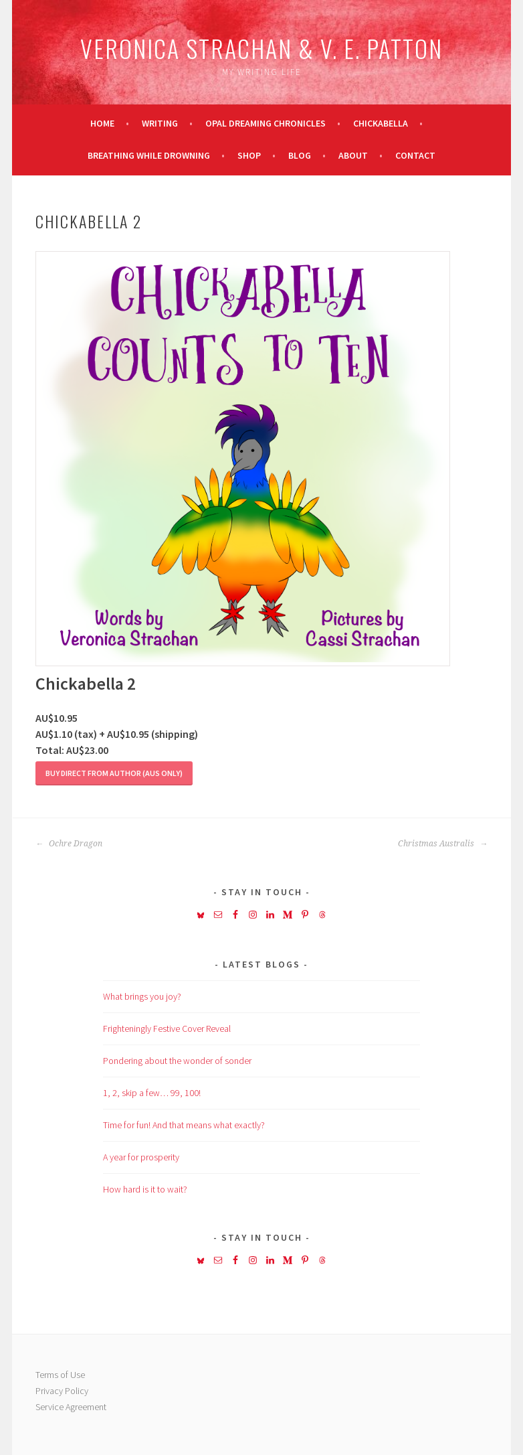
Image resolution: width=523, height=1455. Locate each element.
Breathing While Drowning (149, 155)
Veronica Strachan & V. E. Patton (261, 48)
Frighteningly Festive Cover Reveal (167, 1028)
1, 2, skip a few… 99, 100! (152, 1093)
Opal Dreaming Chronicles (265, 123)
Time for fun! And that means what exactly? (184, 1125)
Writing (160, 123)
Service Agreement (70, 1407)
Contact (415, 155)
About (353, 155)
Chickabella (380, 123)
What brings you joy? (142, 996)
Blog (299, 155)
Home (102, 123)
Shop (249, 155)
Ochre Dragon (68, 843)
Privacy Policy (61, 1391)
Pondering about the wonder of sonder (177, 1061)
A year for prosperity (141, 1157)
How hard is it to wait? (145, 1189)
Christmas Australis (443, 843)
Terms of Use (60, 1375)
